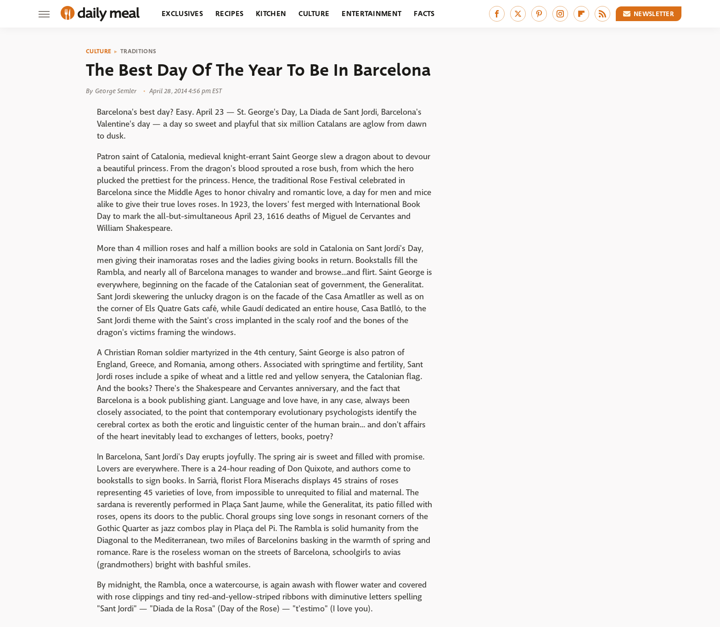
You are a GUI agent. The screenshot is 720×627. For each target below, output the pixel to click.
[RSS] (602, 14)
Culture (313, 13)
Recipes (229, 13)
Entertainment (371, 13)
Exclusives (182, 13)
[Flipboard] (581, 14)
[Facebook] (497, 14)
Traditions (138, 51)
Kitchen (271, 13)
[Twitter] (518, 14)
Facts (424, 13)
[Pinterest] (539, 14)
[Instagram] (560, 14)
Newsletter (649, 13)
